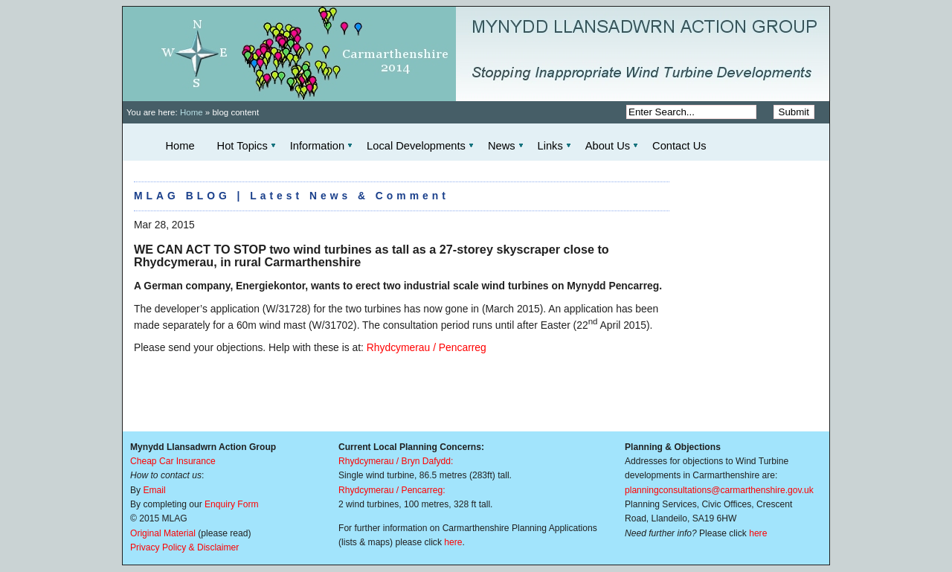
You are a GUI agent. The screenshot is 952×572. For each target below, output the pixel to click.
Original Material (163, 533)
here (453, 542)
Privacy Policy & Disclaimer (184, 547)
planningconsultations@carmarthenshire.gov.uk (719, 490)
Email (154, 490)
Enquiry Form (232, 504)
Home (191, 112)
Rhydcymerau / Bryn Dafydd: (395, 461)
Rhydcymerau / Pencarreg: (392, 490)
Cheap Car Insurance (173, 461)
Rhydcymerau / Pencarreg (426, 347)
